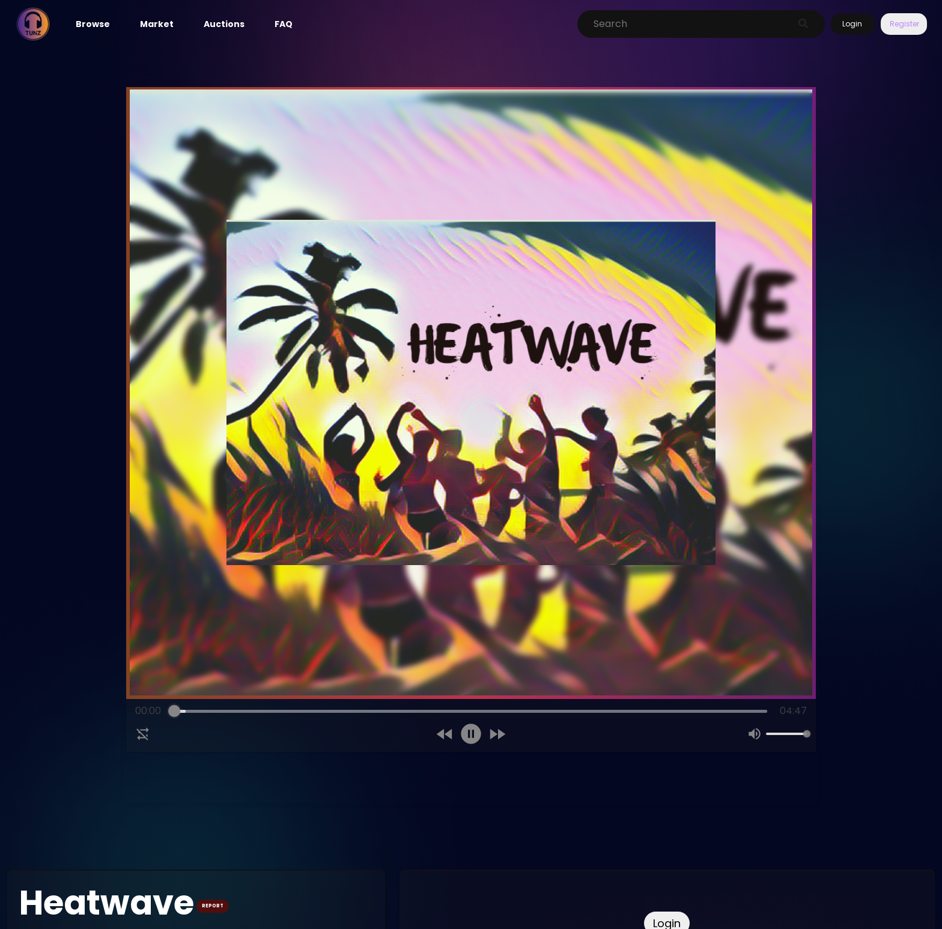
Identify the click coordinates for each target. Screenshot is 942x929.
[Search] (688, 24)
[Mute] (754, 734)
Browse (93, 24)
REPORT (212, 906)
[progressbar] (470, 711)
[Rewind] (444, 734)
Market (157, 24)
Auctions (224, 24)
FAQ (284, 24)
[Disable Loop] (143, 734)
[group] (471, 725)
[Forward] (497, 734)
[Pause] (471, 734)
